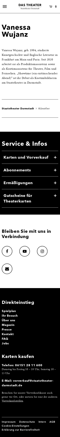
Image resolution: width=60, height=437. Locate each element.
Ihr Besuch (10, 315)
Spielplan (9, 311)
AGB (52, 421)
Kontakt (8, 334)
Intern (42, 421)
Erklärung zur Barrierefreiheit (21, 429)
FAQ (5, 339)
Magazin (8, 325)
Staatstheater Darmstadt (18, 108)
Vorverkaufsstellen (12, 401)
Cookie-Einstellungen (15, 425)
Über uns (8, 320)
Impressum (9, 421)
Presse (7, 329)
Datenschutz (27, 421)
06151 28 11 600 (28, 365)
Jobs (5, 343)
